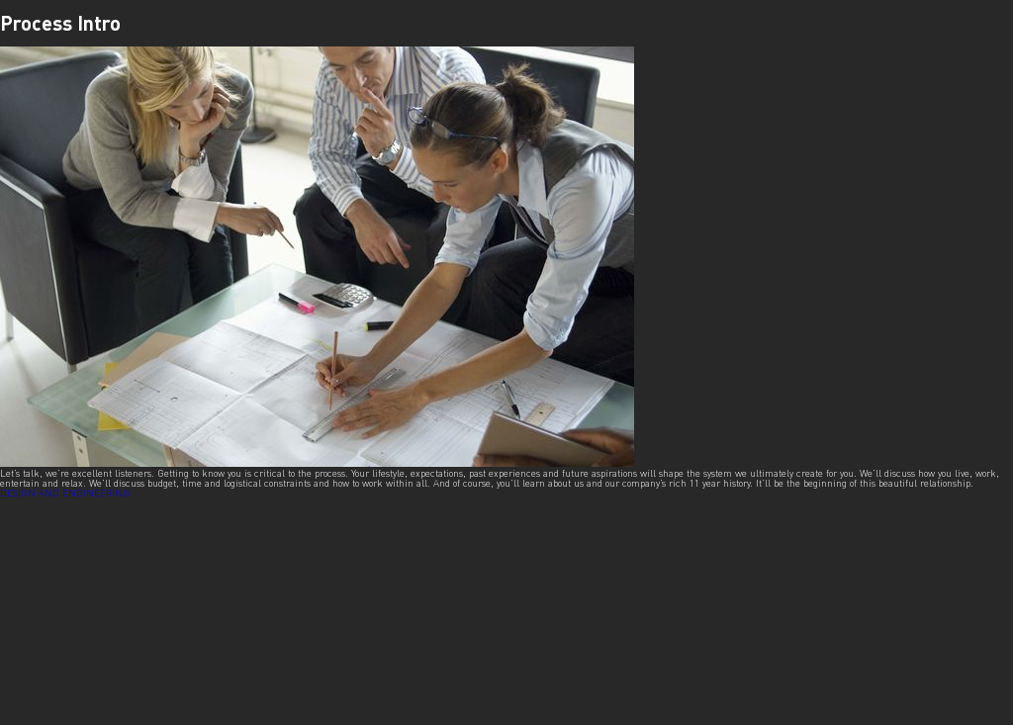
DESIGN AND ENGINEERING (65, 492)
